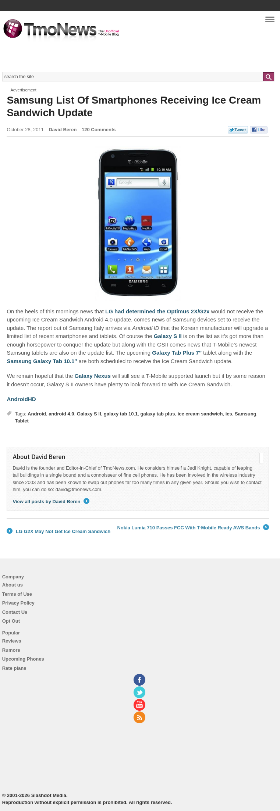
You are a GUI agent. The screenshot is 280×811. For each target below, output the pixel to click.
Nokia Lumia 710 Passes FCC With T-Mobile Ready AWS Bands (193, 528)
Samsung (245, 414)
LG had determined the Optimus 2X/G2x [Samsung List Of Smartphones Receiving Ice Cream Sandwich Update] (157, 311)
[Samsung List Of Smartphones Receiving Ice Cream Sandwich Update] (138, 223)
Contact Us (15, 612)
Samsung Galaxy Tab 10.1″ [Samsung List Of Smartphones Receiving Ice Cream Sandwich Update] (42, 361)
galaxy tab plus (157, 414)
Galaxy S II (89, 414)
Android (37, 414)
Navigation (269, 21)
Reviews (11, 641)
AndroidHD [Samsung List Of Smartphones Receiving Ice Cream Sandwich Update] (21, 399)
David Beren (63, 129)
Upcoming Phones (23, 659)
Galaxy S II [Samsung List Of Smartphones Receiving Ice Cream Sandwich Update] (168, 336)
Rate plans (14, 668)
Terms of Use (17, 594)
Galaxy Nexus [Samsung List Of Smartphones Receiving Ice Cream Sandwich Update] (92, 376)
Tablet (21, 421)
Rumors (11, 650)
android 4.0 (61, 414)
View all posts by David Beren (51, 501)
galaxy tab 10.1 (121, 414)
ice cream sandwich (200, 414)
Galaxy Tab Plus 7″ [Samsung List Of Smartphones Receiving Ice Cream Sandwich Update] (176, 352)
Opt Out (11, 621)
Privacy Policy (18, 603)
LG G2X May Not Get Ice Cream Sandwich (58, 531)
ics (229, 414)
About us (12, 585)
